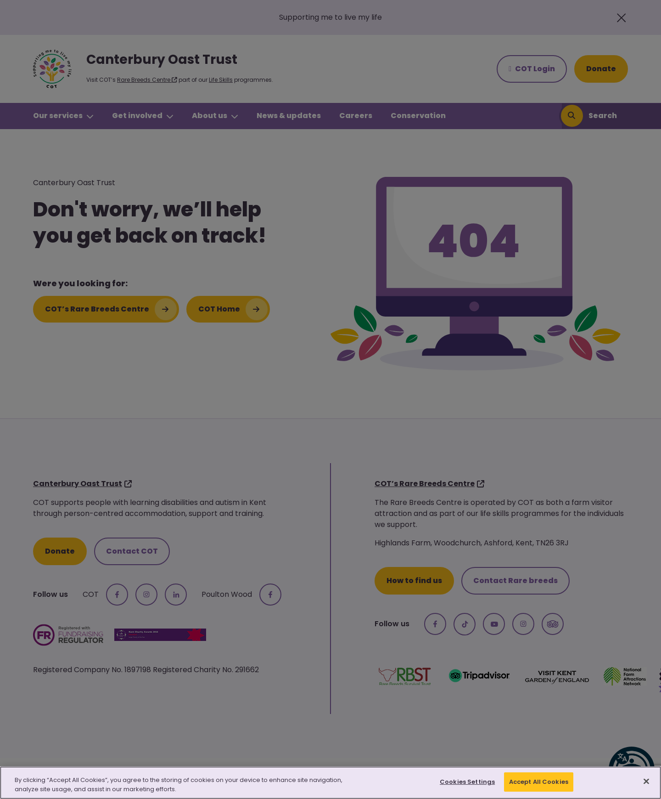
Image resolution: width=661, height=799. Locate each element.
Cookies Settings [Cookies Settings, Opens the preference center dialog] (467, 781)
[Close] (646, 781)
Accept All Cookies (538, 781)
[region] (330, 782)
